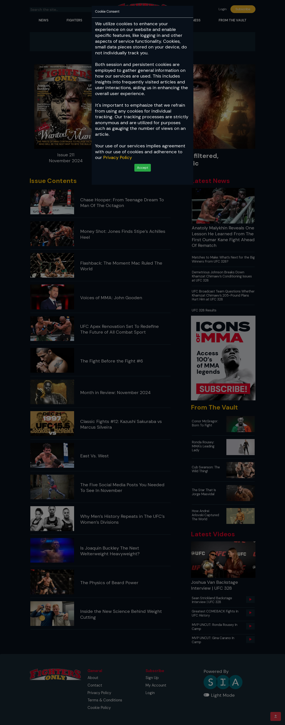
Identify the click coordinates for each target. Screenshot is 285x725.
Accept (142, 167)
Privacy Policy (117, 157)
